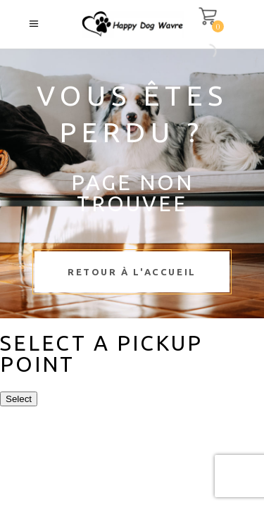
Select (19, 399)
